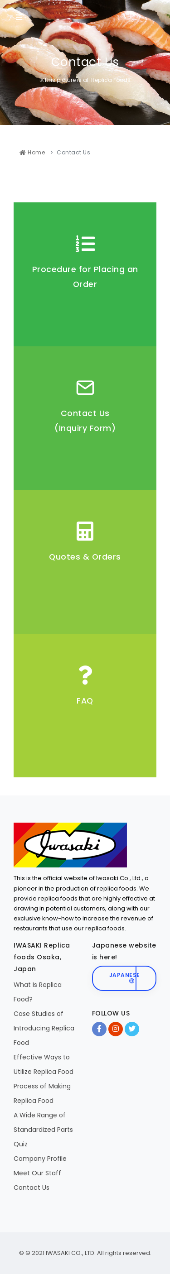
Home (32, 152)
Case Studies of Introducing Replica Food (44, 1028)
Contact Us (31, 1187)
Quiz (21, 1144)
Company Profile (40, 1158)
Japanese (124, 977)
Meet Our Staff (37, 1173)
